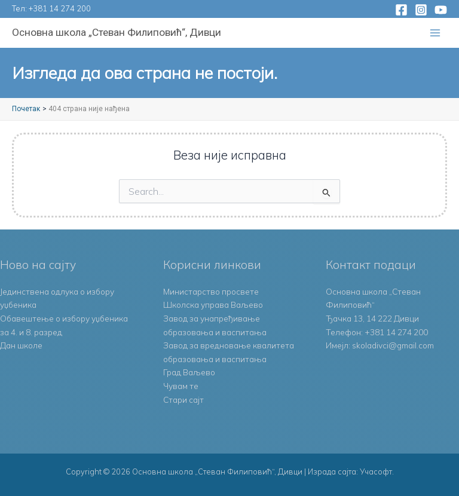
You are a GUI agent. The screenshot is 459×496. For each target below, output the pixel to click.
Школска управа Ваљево (213, 304)
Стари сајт (183, 399)
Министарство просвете (211, 291)
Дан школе (21, 345)
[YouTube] (440, 10)
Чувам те (180, 386)
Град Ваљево (189, 372)
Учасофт (376, 471)
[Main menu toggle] (435, 33)
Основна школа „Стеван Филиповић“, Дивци (116, 32)
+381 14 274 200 (60, 8)
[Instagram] (421, 10)
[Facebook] (401, 10)
